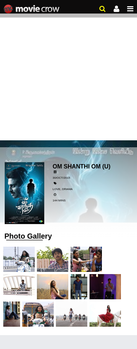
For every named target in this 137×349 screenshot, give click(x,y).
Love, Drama (63, 189)
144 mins (59, 200)
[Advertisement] (68, 72)
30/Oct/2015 (61, 177)
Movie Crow (32, 9)
